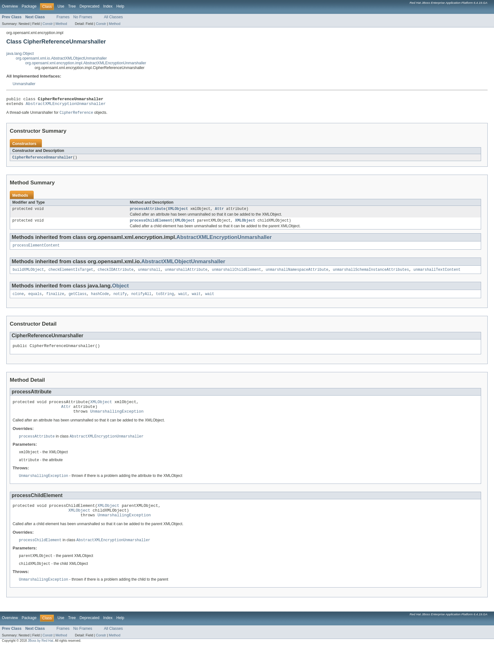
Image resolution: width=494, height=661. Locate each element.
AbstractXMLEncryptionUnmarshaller (66, 105)
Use (60, 6)
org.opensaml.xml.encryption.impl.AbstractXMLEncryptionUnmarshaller (85, 63)
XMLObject (178, 211)
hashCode (100, 299)
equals (35, 299)
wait (182, 299)
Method (61, 24)
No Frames (82, 17)
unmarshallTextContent (436, 274)
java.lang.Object (20, 53)
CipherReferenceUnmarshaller (42, 159)
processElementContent (36, 249)
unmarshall (149, 274)
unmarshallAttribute (186, 274)
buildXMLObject (28, 274)
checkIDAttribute (116, 274)
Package (29, 6)
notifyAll (141, 299)
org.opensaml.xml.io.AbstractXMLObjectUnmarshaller (61, 58)
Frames (62, 17)
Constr (48, 24)
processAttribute (148, 211)
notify (120, 299)
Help (120, 6)
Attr (219, 211)
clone (18, 299)
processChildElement (151, 224)
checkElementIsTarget (71, 274)
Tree (72, 6)
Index (107, 6)
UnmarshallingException (116, 420)
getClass (78, 299)
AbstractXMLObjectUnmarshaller (183, 266)
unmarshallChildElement (236, 274)
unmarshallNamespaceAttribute (297, 274)
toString (165, 299)
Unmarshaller (24, 84)
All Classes (113, 17)
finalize (55, 299)
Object (120, 291)
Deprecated (90, 6)
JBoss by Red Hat (40, 655)
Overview (10, 6)
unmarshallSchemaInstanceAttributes (371, 274)
